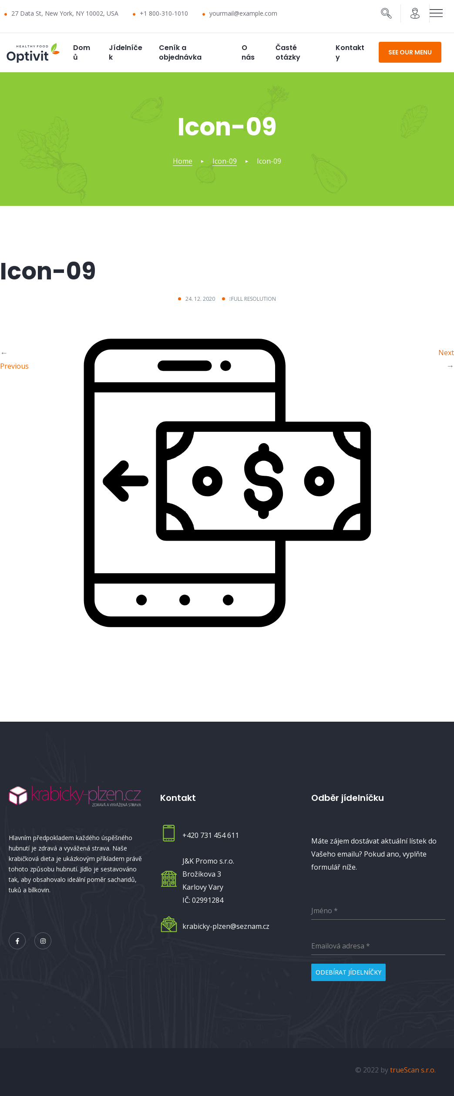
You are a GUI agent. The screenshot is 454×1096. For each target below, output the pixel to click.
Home (182, 161)
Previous (14, 365)
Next (446, 352)
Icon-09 (224, 161)
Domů (81, 52)
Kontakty (350, 52)
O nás (248, 52)
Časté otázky (288, 52)
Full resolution (253, 299)
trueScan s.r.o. (413, 1067)
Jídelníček (125, 52)
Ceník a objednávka (180, 52)
